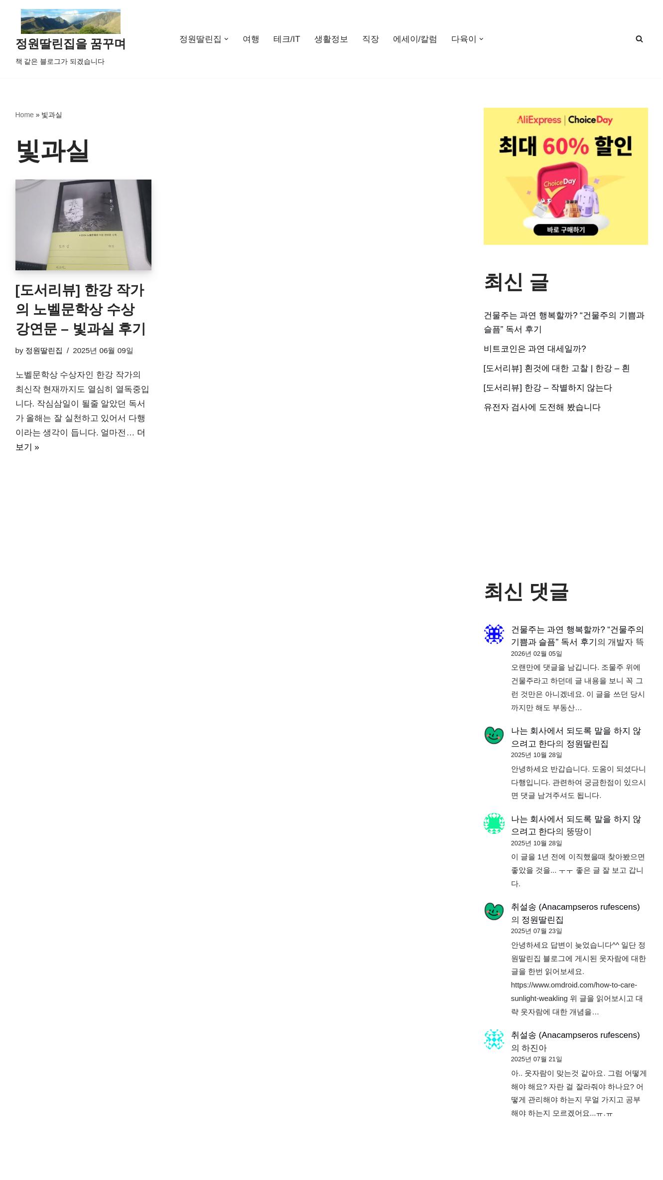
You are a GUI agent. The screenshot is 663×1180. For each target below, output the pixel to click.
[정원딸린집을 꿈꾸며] (71, 39)
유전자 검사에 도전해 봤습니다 (542, 407)
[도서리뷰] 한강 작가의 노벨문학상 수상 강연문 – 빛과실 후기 (80, 309)
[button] (226, 39)
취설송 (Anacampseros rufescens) (575, 907)
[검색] (639, 38)
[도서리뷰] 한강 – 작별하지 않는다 (548, 388)
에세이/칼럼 (415, 39)
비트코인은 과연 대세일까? (535, 349)
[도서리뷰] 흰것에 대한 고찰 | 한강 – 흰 (557, 368)
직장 (370, 39)
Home (24, 115)
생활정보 (331, 39)
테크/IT (286, 39)
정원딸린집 (44, 350)
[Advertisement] (566, 497)
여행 (251, 39)
